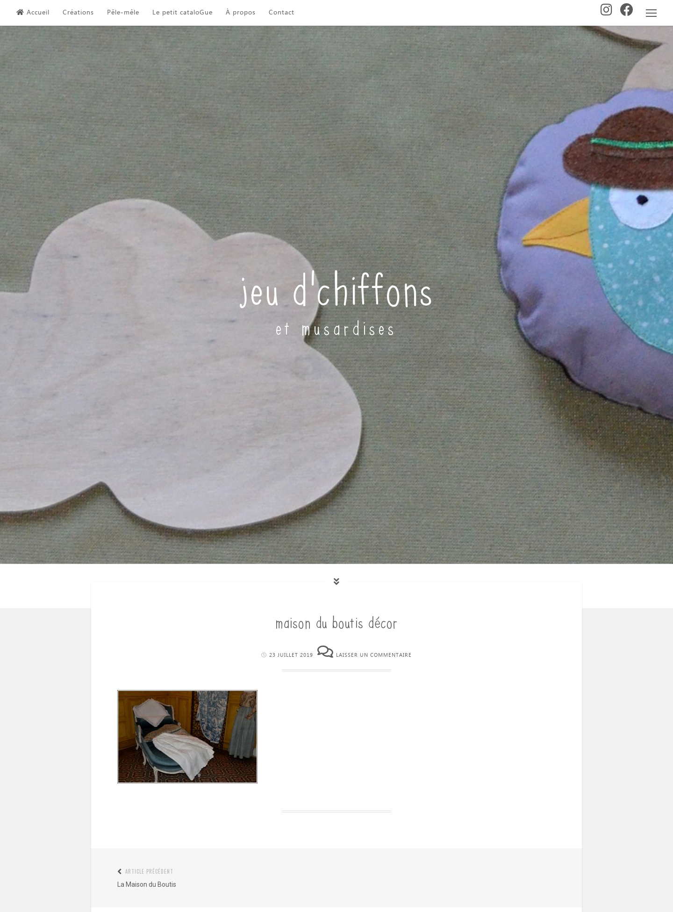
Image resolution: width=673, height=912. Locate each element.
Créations (78, 12)
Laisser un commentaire (374, 655)
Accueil (33, 12)
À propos (241, 12)
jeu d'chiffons (336, 286)
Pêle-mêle (123, 12)
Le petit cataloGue (182, 12)
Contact (281, 12)
